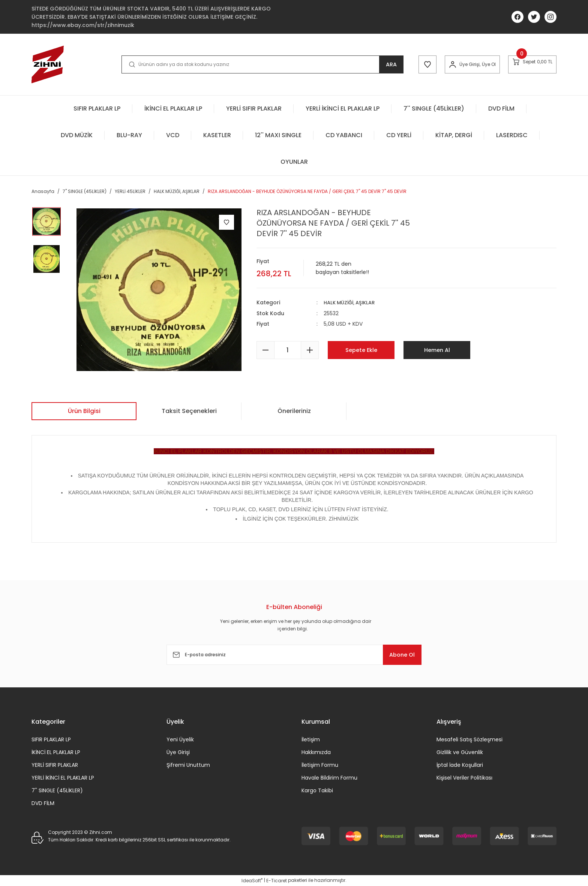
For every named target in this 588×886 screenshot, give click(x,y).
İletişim (311, 739)
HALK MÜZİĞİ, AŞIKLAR (352, 302)
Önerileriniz (294, 411)
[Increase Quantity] (309, 349)
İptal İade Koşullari (459, 765)
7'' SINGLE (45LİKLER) (57, 790)
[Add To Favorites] (226, 222)
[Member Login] (440, 64)
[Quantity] (287, 349)
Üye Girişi (178, 752)
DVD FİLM (43, 803)
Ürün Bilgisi (84, 411)
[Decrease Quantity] (265, 349)
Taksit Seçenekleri (189, 411)
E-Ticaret (276, 880)
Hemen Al (437, 349)
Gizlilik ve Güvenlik (459, 752)
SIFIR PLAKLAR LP (51, 739)
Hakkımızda (316, 752)
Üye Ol (477, 64)
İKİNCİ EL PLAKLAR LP (56, 752)
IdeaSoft (252, 880)
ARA (375, 64)
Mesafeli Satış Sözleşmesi (469, 739)
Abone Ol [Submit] (398, 654)
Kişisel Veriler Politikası (464, 777)
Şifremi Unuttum (188, 765)
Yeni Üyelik (180, 739)
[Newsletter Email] (294, 655)
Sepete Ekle (361, 349)
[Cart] (528, 64)
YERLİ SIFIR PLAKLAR (55, 765)
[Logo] (48, 64)
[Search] (254, 64)
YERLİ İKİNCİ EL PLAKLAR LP (63, 777)
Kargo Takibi (317, 790)
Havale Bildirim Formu (329, 777)
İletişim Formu (320, 765)
